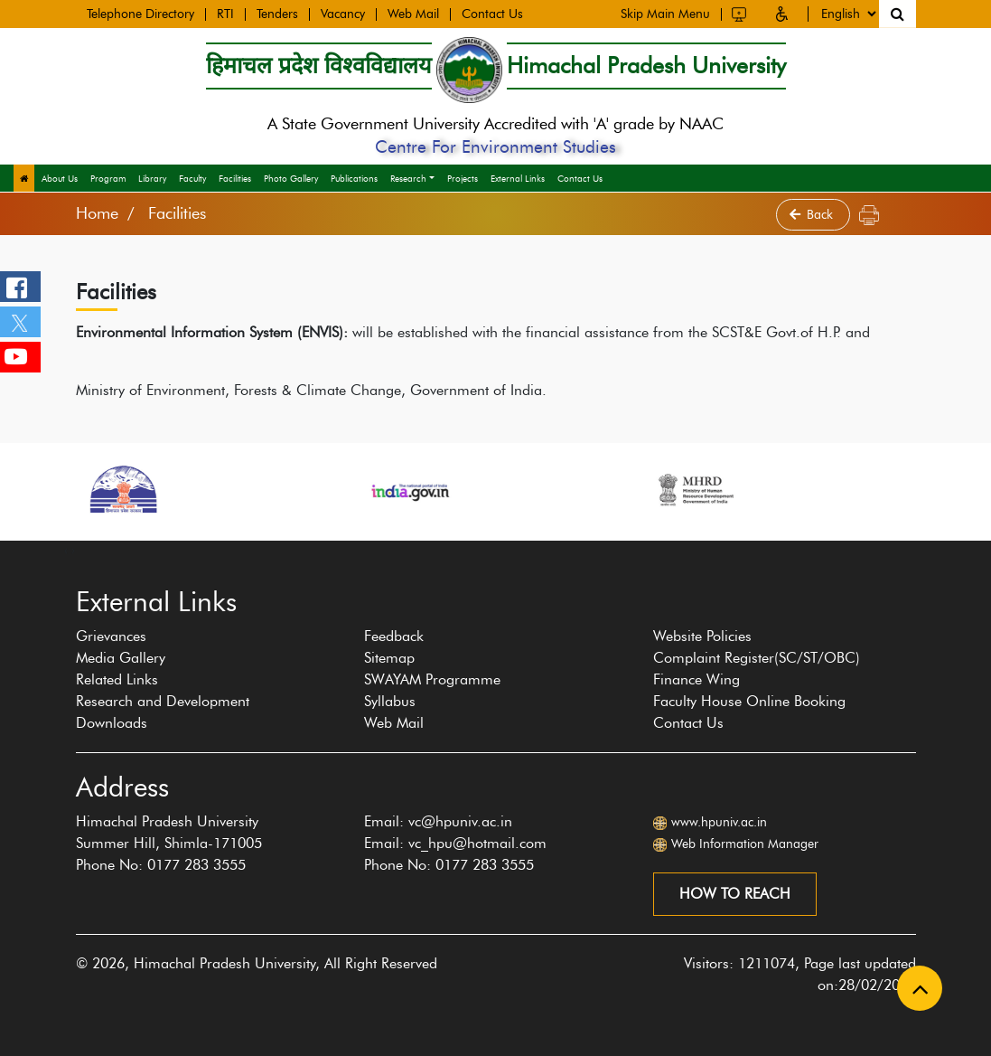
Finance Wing (696, 679)
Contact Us (492, 12)
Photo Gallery (291, 178)
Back (813, 214)
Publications (354, 178)
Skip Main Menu (665, 11)
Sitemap (389, 657)
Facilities (235, 178)
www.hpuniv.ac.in (719, 822)
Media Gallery (120, 657)
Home (97, 213)
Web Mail (413, 12)
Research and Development (162, 701)
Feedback (394, 636)
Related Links (117, 679)
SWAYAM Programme (432, 679)
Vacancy (343, 12)
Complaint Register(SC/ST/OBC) (756, 657)
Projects (462, 178)
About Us (60, 178)
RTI (225, 12)
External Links (518, 178)
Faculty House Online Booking (749, 701)
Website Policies (702, 636)
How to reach (734, 893)
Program (108, 178)
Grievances (111, 636)
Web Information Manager (744, 844)
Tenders (277, 12)
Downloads (111, 722)
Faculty (192, 178)
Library (152, 178)
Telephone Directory (140, 12)
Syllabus (390, 701)
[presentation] (66, 550)
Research (408, 178)
